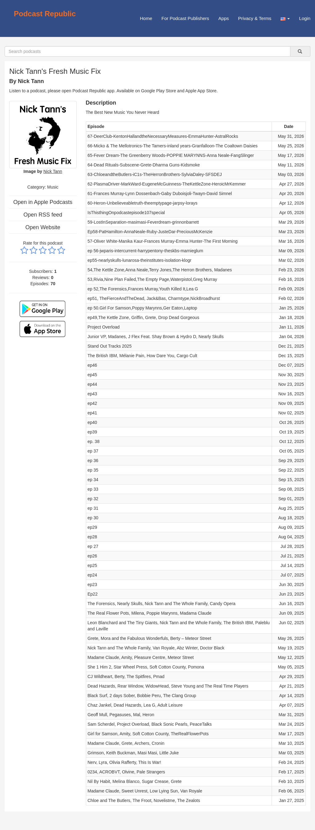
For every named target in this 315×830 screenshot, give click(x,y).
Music (52, 187)
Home (146, 18)
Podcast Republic (45, 14)
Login (304, 18)
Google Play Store (158, 90)
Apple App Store (201, 90)
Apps (223, 18)
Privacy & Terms (254, 18)
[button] (285, 18)
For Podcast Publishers (185, 18)
